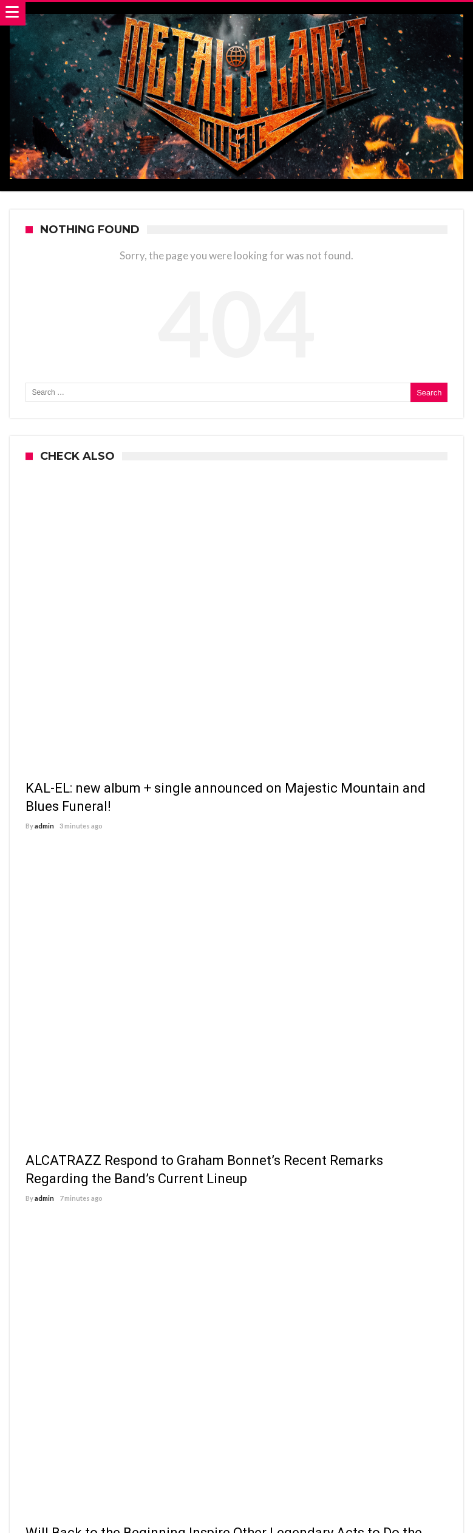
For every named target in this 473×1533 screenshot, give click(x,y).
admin (44, 826)
